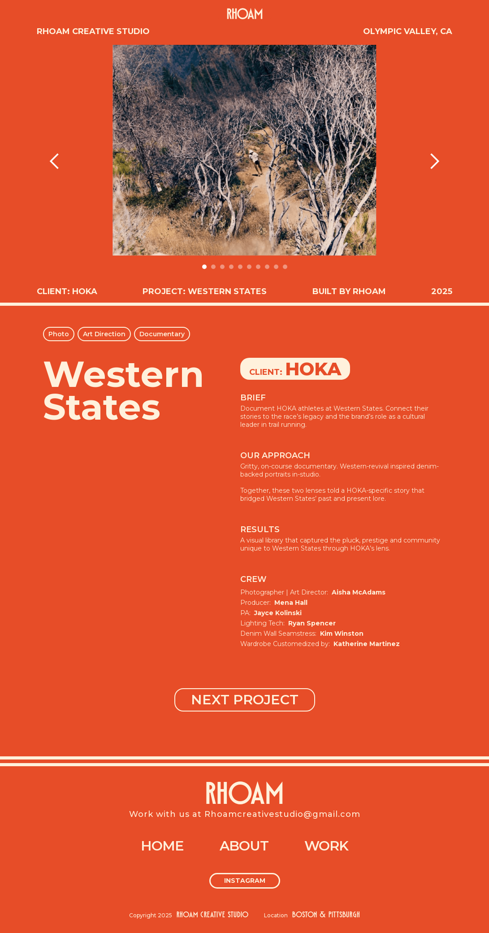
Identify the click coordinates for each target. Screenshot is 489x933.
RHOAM (244, 796)
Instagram (244, 881)
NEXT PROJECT (245, 699)
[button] (55, 161)
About (244, 846)
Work (326, 846)
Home (162, 846)
